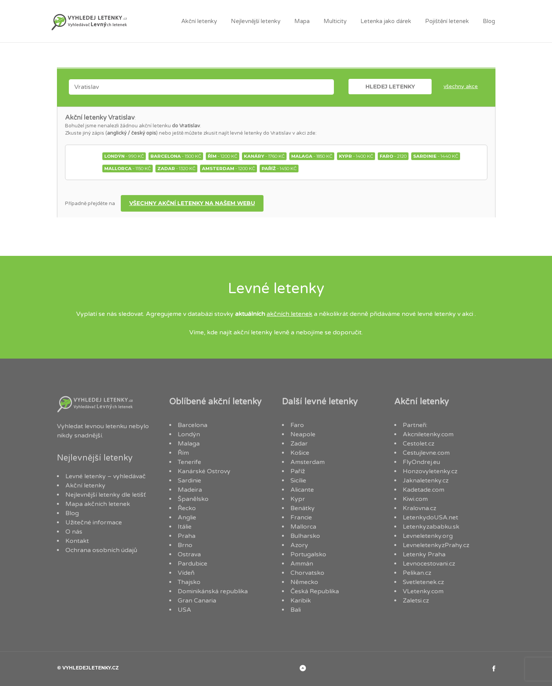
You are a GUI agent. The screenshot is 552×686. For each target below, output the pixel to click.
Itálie (185, 527)
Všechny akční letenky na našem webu (192, 203)
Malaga (189, 443)
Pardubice (192, 563)
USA (184, 610)
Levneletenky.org (428, 536)
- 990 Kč (124, 156)
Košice (299, 453)
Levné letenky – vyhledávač (105, 476)
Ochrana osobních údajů (101, 550)
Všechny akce (461, 86)
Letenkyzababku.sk (431, 527)
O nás (73, 532)
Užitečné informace (93, 522)
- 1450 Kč (279, 168)
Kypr (297, 499)
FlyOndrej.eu (421, 462)
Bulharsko (305, 536)
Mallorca (303, 527)
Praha (186, 536)
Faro (297, 425)
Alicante (302, 490)
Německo (304, 582)
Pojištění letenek (447, 21)
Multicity (335, 21)
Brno (185, 545)
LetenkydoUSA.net (430, 517)
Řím (183, 453)
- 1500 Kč (175, 156)
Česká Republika (314, 591)
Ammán (301, 563)
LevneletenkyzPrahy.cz (436, 545)
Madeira (190, 490)
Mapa (302, 21)
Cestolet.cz (418, 443)
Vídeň (186, 573)
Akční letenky (199, 21)
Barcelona (192, 425)
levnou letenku (106, 426)
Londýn (189, 434)
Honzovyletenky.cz (430, 471)
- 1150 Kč (127, 168)
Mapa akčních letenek (97, 504)
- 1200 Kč (222, 156)
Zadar (299, 443)
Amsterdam (307, 462)
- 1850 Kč (311, 156)
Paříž (297, 471)
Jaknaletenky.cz (426, 480)
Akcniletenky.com (428, 434)
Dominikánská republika (213, 591)
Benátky (302, 508)
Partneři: (415, 425)
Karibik (300, 600)
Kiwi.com (415, 499)
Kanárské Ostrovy (204, 471)
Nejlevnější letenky (255, 21)
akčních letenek (289, 314)
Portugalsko (308, 554)
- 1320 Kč (176, 168)
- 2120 (393, 156)
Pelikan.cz (417, 573)
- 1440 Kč (435, 156)
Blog (489, 21)
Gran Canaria (197, 600)
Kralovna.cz (419, 508)
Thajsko (189, 582)
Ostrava (189, 554)
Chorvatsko (307, 573)
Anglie (187, 517)
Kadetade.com (423, 490)
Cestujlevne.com (426, 453)
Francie (301, 517)
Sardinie (189, 480)
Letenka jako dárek (385, 21)
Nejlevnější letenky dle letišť (105, 495)
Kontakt (77, 541)
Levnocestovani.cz (429, 563)
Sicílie (298, 480)
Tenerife (189, 462)
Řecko (187, 508)
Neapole (302, 434)
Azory (299, 545)
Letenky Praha (424, 554)
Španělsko (193, 499)
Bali (295, 610)
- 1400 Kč (356, 156)
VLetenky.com (423, 591)
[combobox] (201, 87)
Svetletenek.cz (423, 582)
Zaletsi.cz (416, 600)
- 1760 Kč (264, 156)
